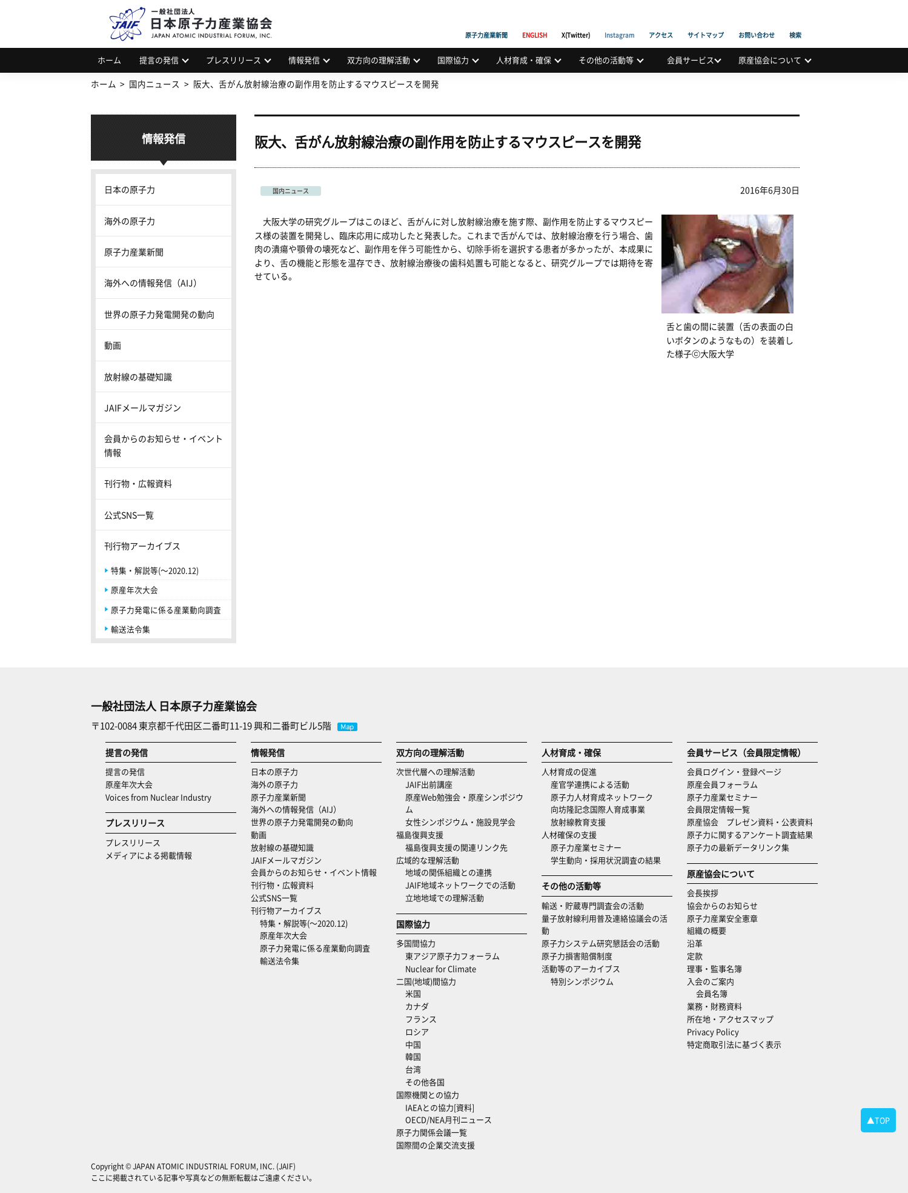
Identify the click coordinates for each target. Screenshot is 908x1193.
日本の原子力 (129, 189)
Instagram (619, 21)
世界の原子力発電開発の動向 (159, 314)
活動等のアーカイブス (581, 968)
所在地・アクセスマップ (730, 1018)
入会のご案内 (710, 981)
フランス (421, 1018)
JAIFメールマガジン (142, 407)
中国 (413, 1044)
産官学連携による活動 (590, 784)
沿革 (695, 943)
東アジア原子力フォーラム (452, 955)
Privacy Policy (713, 1031)
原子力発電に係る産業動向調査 (166, 609)
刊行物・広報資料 (138, 483)
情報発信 (304, 59)
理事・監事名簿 (714, 968)
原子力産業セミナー (586, 847)
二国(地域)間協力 (426, 981)
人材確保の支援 (569, 834)
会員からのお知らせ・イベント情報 (163, 445)
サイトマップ (705, 21)
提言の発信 (159, 59)
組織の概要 (706, 930)
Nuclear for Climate (440, 968)
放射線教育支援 (578, 821)
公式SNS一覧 (129, 515)
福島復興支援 (419, 834)
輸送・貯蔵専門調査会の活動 (593, 905)
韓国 (413, 1056)
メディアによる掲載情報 (148, 855)
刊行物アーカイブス (142, 546)
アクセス (660, 21)
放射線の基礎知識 (138, 376)
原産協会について (769, 59)
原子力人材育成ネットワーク (602, 797)
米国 (413, 993)
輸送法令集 (130, 629)
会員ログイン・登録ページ (734, 771)
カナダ (417, 1006)
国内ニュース (291, 190)
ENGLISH (534, 21)
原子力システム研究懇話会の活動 (601, 943)
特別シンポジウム (582, 981)
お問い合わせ (756, 21)
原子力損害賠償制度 (577, 955)
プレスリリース (233, 59)
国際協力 (453, 59)
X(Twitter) (575, 21)
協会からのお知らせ (722, 905)
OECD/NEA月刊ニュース (448, 1119)
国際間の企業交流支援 (435, 1145)
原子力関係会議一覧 (431, 1132)
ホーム (109, 59)
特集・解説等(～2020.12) (155, 570)
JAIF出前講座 (428, 784)
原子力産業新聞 (486, 21)
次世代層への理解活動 (435, 771)
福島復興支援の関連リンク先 (456, 847)
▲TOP (878, 1120)
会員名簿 (711, 993)
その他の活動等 (606, 59)
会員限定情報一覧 (718, 809)
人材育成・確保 (523, 59)
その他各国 (425, 1082)
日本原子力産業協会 (197, 10)
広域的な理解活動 (427, 860)
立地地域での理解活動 (444, 897)
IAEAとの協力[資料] (439, 1107)
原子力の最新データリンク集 (738, 847)
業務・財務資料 (714, 1006)
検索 (795, 21)
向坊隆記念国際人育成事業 (598, 809)
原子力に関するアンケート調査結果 (750, 834)
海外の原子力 (129, 221)
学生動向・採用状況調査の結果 (610, 860)
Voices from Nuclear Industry (158, 797)
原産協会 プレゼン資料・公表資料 (750, 821)
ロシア (417, 1031)
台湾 (413, 1069)
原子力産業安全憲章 (722, 918)
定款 (695, 955)
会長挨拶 (702, 892)
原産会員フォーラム (722, 784)
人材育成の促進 (569, 771)
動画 (112, 345)
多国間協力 (416, 943)
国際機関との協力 (427, 1094)
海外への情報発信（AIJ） (153, 282)
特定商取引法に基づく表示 (734, 1044)
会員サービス (690, 59)
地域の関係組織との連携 (448, 872)
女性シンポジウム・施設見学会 (460, 821)
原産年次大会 (134, 589)
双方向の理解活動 (378, 59)
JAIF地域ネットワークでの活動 (460, 885)
